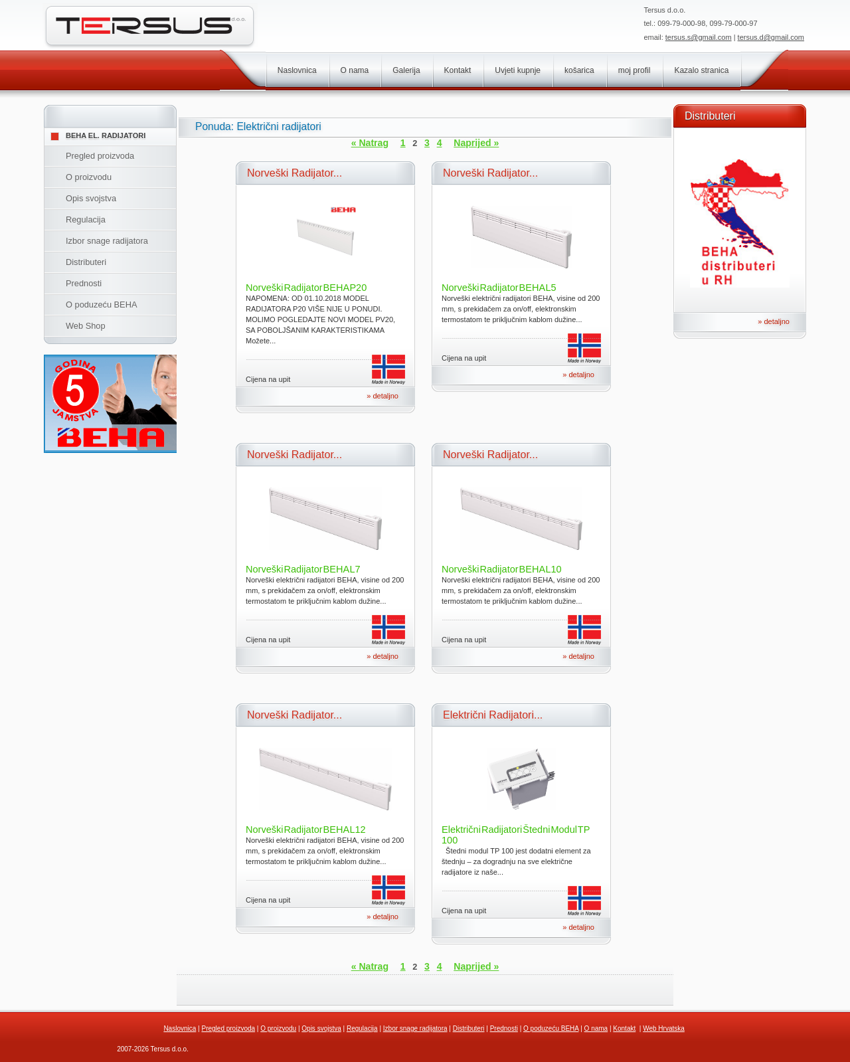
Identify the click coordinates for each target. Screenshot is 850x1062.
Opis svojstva (91, 198)
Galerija (406, 70)
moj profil (634, 70)
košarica (579, 70)
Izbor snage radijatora (107, 241)
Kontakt (457, 70)
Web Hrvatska (664, 1028)
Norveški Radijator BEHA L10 (502, 569)
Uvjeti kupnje (518, 70)
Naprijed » (476, 142)
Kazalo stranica (701, 70)
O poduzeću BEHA (101, 305)
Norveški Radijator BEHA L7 (303, 569)
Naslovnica (297, 70)
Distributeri (86, 262)
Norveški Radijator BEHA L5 (499, 287)
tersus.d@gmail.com (771, 37)
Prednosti (84, 283)
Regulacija (86, 219)
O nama (355, 70)
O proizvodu (89, 177)
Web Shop (86, 326)
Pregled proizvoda (100, 156)
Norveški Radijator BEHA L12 (306, 829)
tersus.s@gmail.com (698, 37)
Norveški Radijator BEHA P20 (306, 287)
